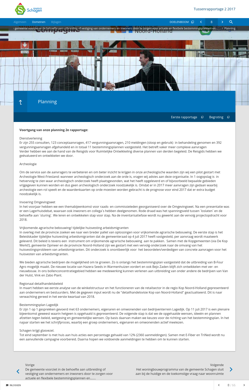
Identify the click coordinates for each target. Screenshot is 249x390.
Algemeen (20, 22)
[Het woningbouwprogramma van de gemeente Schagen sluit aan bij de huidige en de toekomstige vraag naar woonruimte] (222, 22)
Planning (229, 28)
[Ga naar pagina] (211, 22)
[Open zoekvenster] (231, 22)
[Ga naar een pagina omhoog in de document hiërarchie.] (20, 101)
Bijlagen (56, 22)
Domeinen (38, 22)
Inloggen (13, 385)
